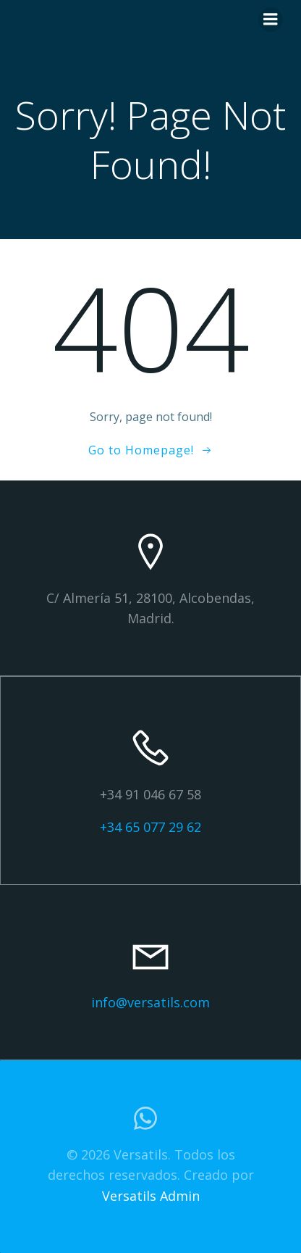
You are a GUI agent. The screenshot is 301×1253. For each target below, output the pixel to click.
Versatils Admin (151, 1195)
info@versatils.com (150, 1002)
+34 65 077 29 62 (150, 827)
